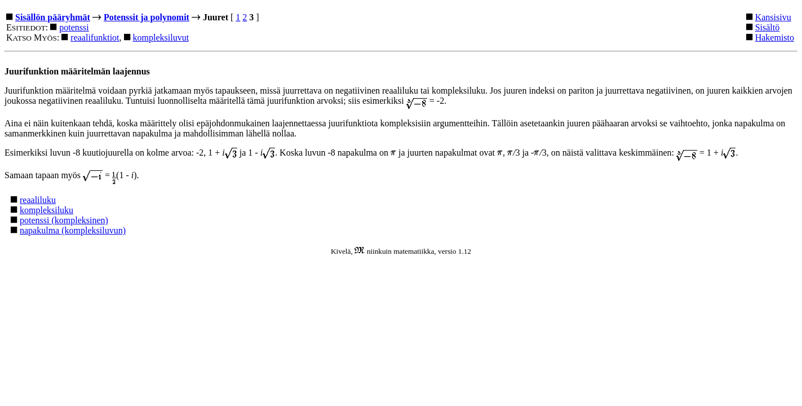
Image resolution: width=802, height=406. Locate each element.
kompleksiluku (46, 210)
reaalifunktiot (94, 37)
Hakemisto (774, 37)
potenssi (73, 27)
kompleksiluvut (161, 37)
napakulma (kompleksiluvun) (73, 230)
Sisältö (767, 27)
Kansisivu (773, 17)
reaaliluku (38, 200)
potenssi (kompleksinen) (64, 220)
